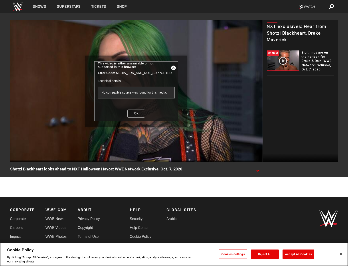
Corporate (18, 219)
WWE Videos (55, 228)
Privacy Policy (89, 219)
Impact (15, 236)
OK (136, 113)
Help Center (139, 228)
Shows (39, 6)
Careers (16, 228)
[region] (174, 254)
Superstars (69, 6)
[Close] (341, 254)
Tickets (98, 6)
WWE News (54, 219)
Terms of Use (88, 236)
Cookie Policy (140, 236)
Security (136, 219)
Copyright (85, 228)
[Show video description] (258, 169)
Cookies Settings (233, 254)
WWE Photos (56, 236)
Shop (122, 6)
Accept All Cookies (298, 254)
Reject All (264, 254)
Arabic (171, 219)
